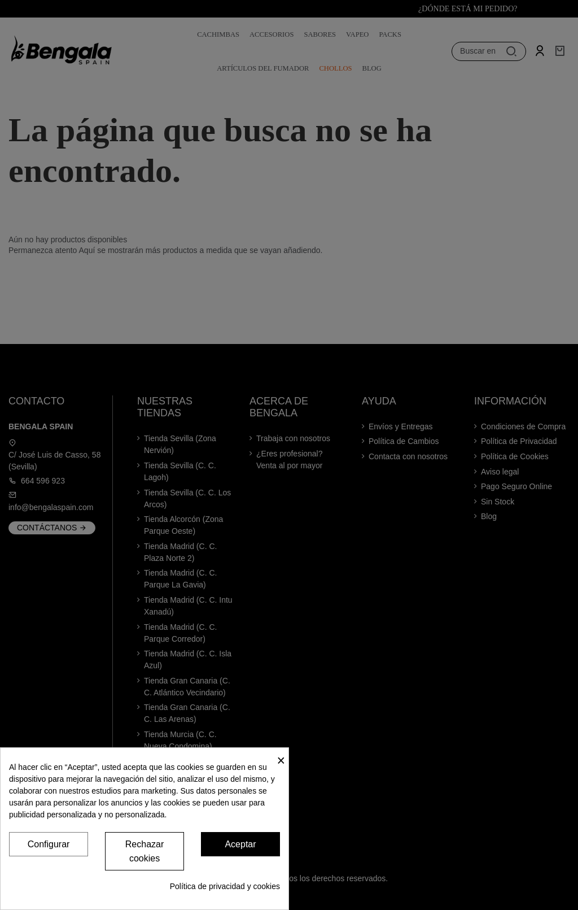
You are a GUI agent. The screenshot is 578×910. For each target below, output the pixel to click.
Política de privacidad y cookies (225, 886)
